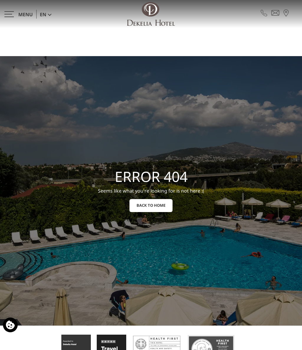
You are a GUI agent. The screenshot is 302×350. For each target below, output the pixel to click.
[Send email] (275, 12)
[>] (18, 14)
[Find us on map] (286, 12)
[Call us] (264, 12)
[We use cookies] (10, 325)
